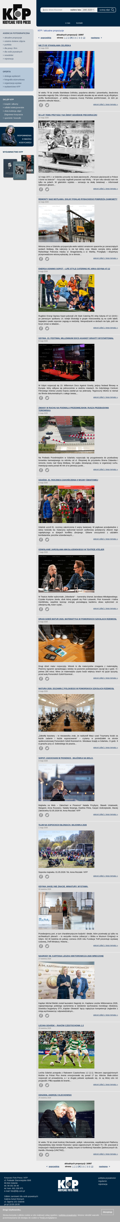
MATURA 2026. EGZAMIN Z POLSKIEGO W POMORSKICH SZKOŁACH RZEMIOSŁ (76, 688)
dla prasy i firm (10, 48)
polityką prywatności (68, 1215)
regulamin (102, 1181)
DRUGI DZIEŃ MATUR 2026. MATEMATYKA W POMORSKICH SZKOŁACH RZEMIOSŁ (77, 619)
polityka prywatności (107, 1178)
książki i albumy (11, 104)
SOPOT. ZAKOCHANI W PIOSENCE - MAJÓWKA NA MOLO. (65, 758)
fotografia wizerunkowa (14, 79)
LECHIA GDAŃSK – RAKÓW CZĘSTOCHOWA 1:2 (61, 1025)
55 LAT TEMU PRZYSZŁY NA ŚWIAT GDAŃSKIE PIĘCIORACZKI (67, 115)
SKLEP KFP (8, 99)
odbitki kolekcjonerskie (14, 107)
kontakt (79, 23)
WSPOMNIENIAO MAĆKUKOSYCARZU (24, 139)
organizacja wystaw (12, 83)
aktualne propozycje (13, 38)
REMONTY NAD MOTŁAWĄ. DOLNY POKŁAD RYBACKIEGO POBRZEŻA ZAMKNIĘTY (77, 199)
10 (84, 38)
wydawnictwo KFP (12, 87)
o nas (67, 23)
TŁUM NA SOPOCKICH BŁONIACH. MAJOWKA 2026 (62, 825)
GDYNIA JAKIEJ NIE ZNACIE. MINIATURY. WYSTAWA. (63, 886)
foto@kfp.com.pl (18, 1191)
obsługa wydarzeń (12, 76)
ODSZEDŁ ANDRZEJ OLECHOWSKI (55, 1095)
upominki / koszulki (12, 118)
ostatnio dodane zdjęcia (14, 41)
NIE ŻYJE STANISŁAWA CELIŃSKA (54, 45)
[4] (71, 38)
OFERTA (7, 72)
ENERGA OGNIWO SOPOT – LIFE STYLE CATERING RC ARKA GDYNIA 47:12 (74, 269)
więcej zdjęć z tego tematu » (105, 104)
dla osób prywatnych (13, 52)
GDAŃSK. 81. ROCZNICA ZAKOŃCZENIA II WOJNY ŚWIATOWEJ (68, 480)
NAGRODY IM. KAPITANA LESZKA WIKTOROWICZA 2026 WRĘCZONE (71, 956)
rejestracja (9, 59)
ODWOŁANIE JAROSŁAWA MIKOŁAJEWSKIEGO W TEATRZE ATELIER (71, 549)
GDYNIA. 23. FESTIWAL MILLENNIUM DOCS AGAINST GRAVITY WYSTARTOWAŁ (76, 338)
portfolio (7, 45)
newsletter (8, 55)
